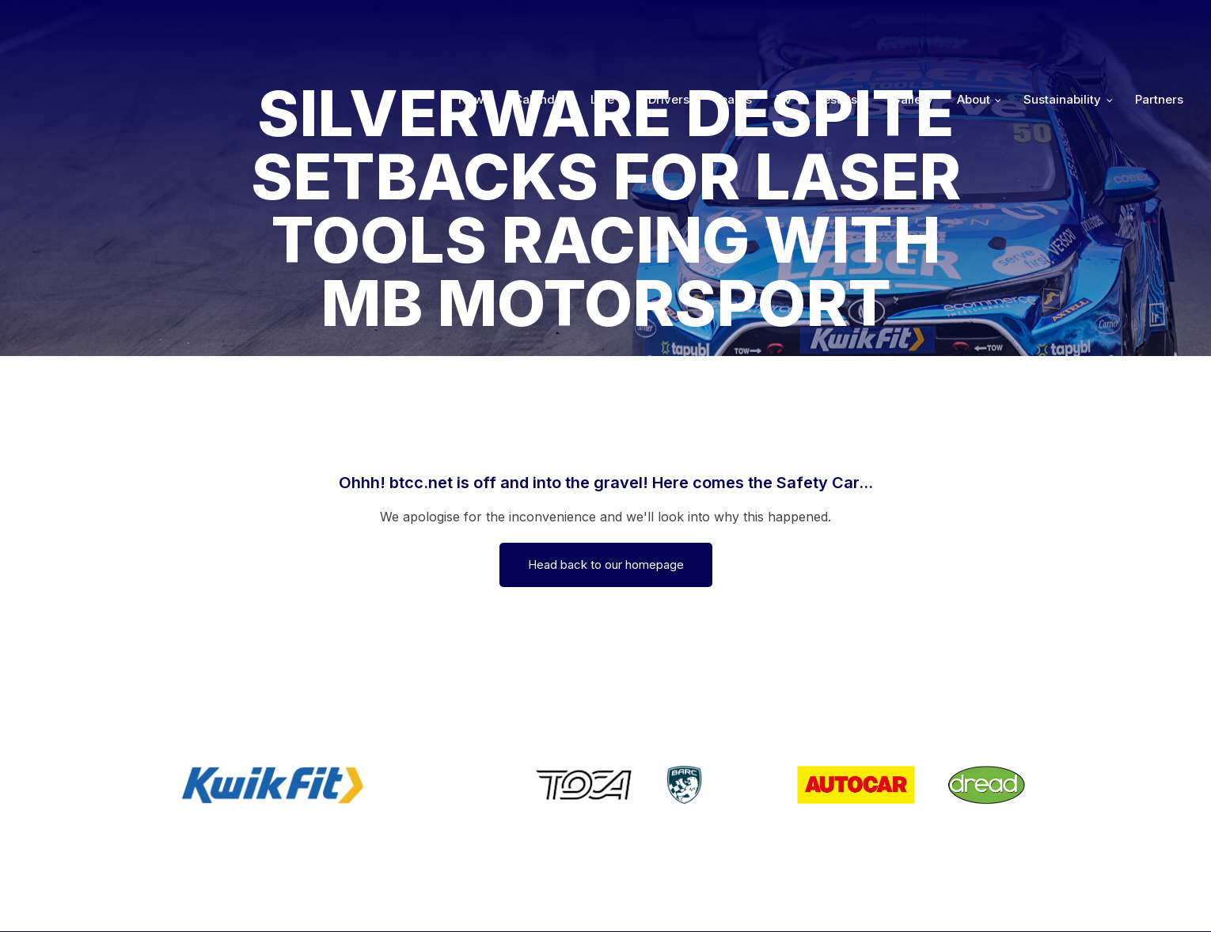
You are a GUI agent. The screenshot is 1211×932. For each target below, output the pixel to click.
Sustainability (1062, 24)
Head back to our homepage (606, 564)
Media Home (1142, 897)
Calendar (540, 24)
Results (836, 24)
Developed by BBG (820, 897)
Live (602, 24)
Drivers (668, 24)
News (474, 24)
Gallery (912, 24)
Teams (732, 24)
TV (784, 24)
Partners (1159, 24)
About (973, 24)
